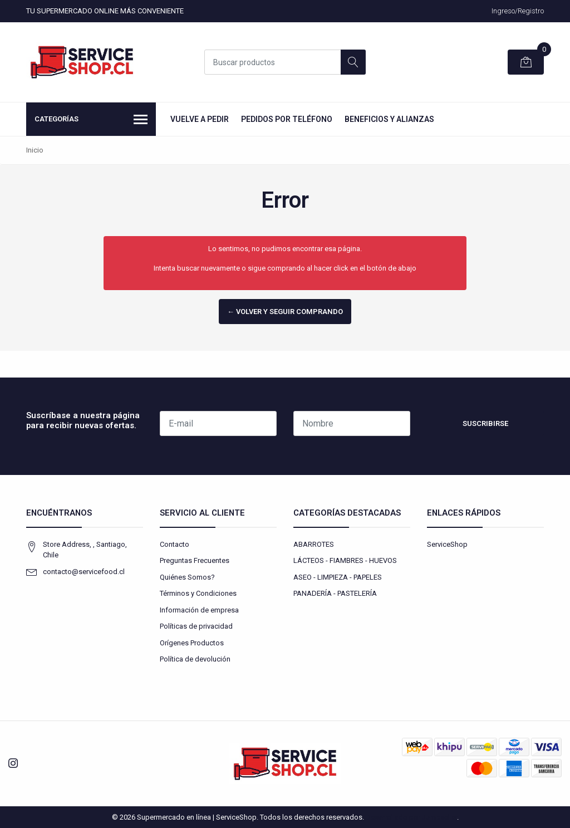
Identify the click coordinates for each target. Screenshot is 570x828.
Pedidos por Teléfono (286, 119)
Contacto (174, 544)
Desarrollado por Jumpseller (411, 817)
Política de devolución (195, 659)
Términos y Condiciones (198, 593)
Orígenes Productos (192, 643)
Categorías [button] (91, 120)
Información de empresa (199, 610)
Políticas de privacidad (196, 626)
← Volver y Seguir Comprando (285, 311)
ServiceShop (447, 544)
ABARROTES (313, 544)
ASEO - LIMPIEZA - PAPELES (337, 577)
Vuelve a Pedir (199, 119)
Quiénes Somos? (187, 577)
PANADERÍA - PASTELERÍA (335, 593)
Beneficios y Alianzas (389, 119)
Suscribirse (485, 423)
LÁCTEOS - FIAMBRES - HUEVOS (345, 560)
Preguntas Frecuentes (194, 560)
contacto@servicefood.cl (84, 571)
